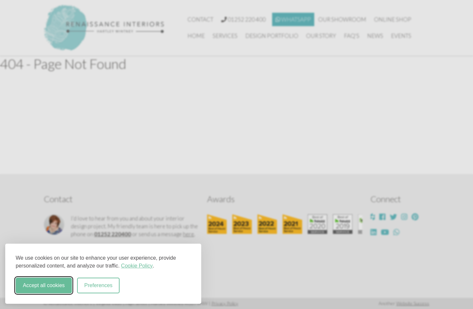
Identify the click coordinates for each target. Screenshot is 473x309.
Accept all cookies (44, 285)
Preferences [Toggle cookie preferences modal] (98, 285)
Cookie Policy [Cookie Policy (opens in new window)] (137, 265)
